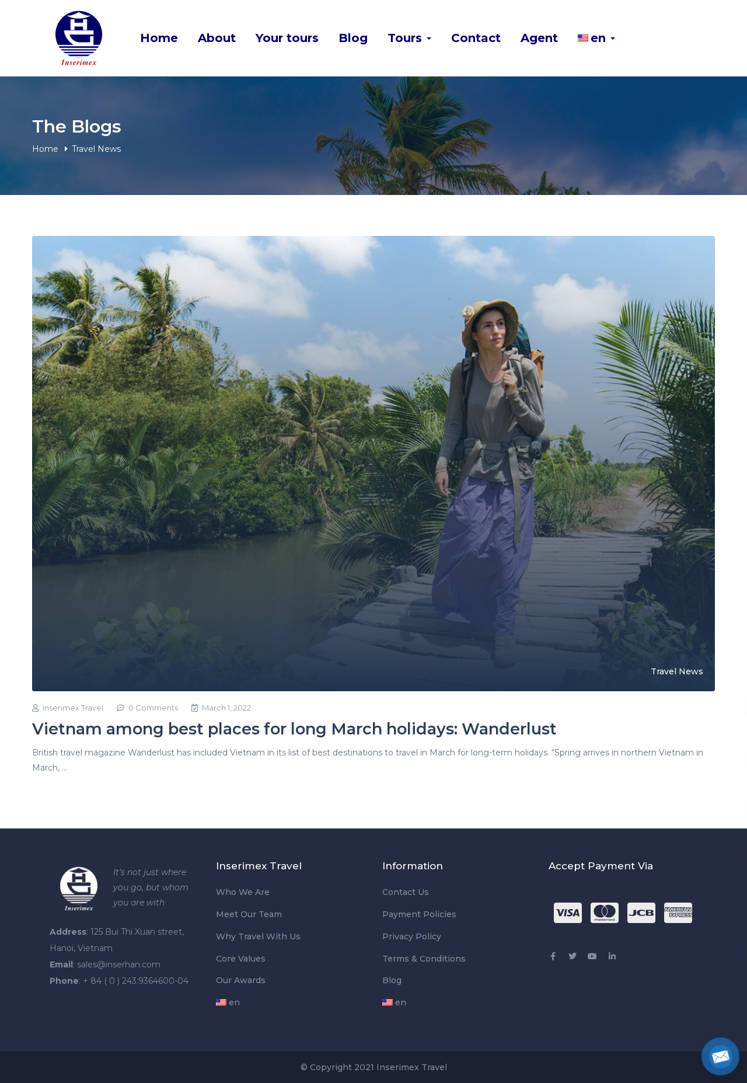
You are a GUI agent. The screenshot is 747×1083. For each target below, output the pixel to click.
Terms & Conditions (424, 958)
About (217, 38)
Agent (539, 38)
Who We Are (243, 892)
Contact (476, 38)
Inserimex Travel (67, 707)
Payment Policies (419, 914)
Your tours (287, 38)
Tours (409, 38)
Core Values (241, 958)
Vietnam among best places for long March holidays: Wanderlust (294, 729)
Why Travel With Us (258, 936)
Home (159, 38)
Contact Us (405, 892)
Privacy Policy (411, 936)
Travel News (677, 671)
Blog (353, 38)
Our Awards (241, 980)
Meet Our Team (249, 914)
